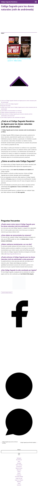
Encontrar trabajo (19, 476)
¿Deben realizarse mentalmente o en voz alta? (11, 112)
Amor (19, 461)
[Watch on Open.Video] (13, 55)
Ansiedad (19, 463)
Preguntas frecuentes (5, 105)
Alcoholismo (19, 459)
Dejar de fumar (19, 468)
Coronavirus (19, 466)
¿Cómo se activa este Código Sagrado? (9, 104)
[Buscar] (19, 454)
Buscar (19, 449)
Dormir (19, 473)
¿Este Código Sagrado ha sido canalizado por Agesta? (13, 117)
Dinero (19, 471)
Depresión (19, 469)
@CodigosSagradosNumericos (12, 254)
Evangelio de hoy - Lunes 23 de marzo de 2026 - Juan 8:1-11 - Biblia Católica (18, 46)
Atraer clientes (19, 464)
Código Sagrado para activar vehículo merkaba (10, 442)
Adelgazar (19, 458)
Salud (19, 483)
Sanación (19, 485)
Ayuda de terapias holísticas (7, 292)
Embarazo (19, 475)
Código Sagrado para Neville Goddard (28, 442)
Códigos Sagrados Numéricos (9, 2)
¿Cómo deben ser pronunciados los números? (11, 110)
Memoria (19, 481)
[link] (9, 46)
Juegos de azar (19, 478)
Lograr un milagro (19, 480)
